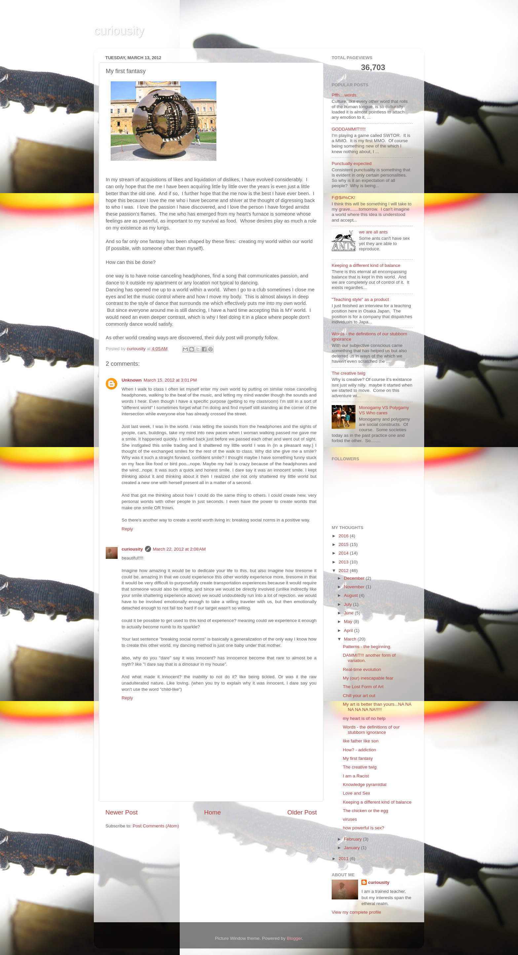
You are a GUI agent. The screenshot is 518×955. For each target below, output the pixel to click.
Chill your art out (359, 695)
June (349, 612)
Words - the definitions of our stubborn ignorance (371, 730)
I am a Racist (356, 775)
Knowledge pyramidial (365, 784)
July (348, 604)
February (353, 839)
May (348, 621)
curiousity (119, 30)
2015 (344, 544)
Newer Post (121, 812)
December (355, 578)
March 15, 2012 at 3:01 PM (170, 380)
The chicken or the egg (365, 810)
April (349, 630)
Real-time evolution (362, 669)
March (350, 639)
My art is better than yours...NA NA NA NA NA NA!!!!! (377, 707)
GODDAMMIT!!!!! (349, 129)
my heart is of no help (364, 718)
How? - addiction (359, 749)
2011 (344, 858)
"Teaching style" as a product (360, 299)
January (352, 847)
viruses (350, 819)
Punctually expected (352, 163)
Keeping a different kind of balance (366, 265)
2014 (344, 553)
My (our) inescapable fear (368, 678)
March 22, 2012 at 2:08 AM (179, 549)
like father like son (361, 740)
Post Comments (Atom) (156, 825)
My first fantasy (358, 758)
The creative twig (348, 373)
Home (212, 812)
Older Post (302, 812)
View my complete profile (356, 912)
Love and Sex (356, 793)
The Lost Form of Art (363, 686)
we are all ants (373, 231)
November (355, 586)
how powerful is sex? (363, 827)
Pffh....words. (345, 95)
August (351, 595)
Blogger (294, 938)
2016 (344, 535)
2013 (344, 562)
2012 (344, 570)
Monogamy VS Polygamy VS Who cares (384, 410)
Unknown (132, 380)
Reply (127, 528)
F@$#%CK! (343, 197)
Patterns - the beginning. (367, 646)
